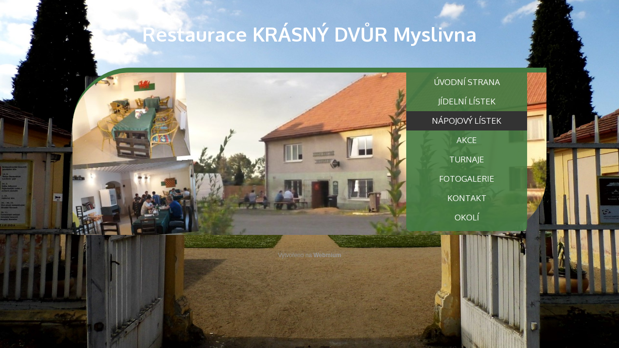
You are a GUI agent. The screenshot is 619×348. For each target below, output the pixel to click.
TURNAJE (466, 159)
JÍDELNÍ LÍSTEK (467, 101)
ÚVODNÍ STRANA (467, 82)
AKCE (467, 140)
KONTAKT (466, 198)
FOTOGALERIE (466, 179)
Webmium (327, 255)
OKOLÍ (467, 217)
